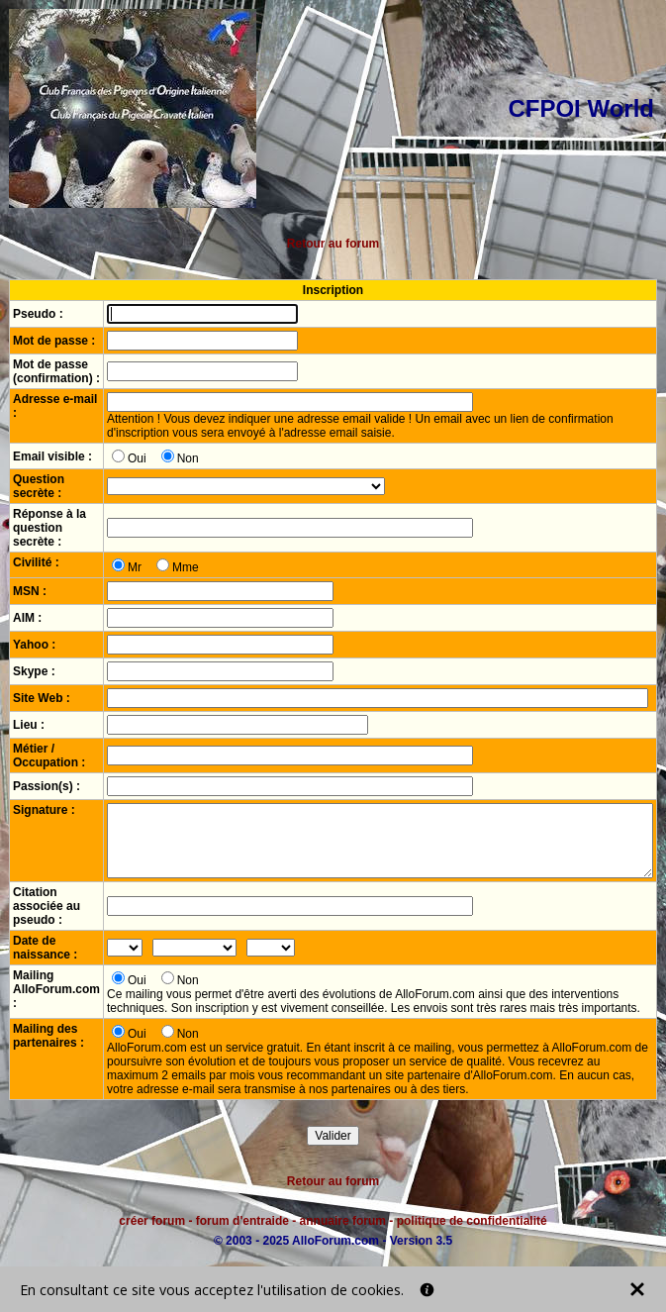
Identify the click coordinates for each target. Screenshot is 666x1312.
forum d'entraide (242, 1221)
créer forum (152, 1221)
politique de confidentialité (472, 1221)
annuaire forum (343, 1221)
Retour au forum (333, 244)
